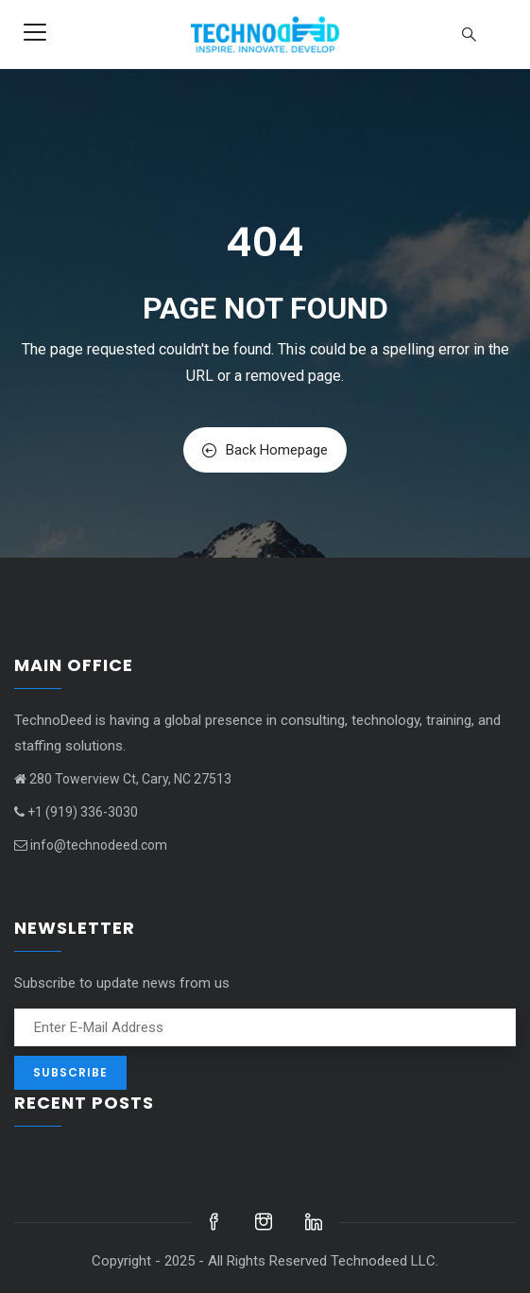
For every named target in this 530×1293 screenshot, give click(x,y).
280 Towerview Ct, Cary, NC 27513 (122, 778)
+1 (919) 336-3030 (76, 811)
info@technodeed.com (90, 845)
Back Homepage (265, 449)
